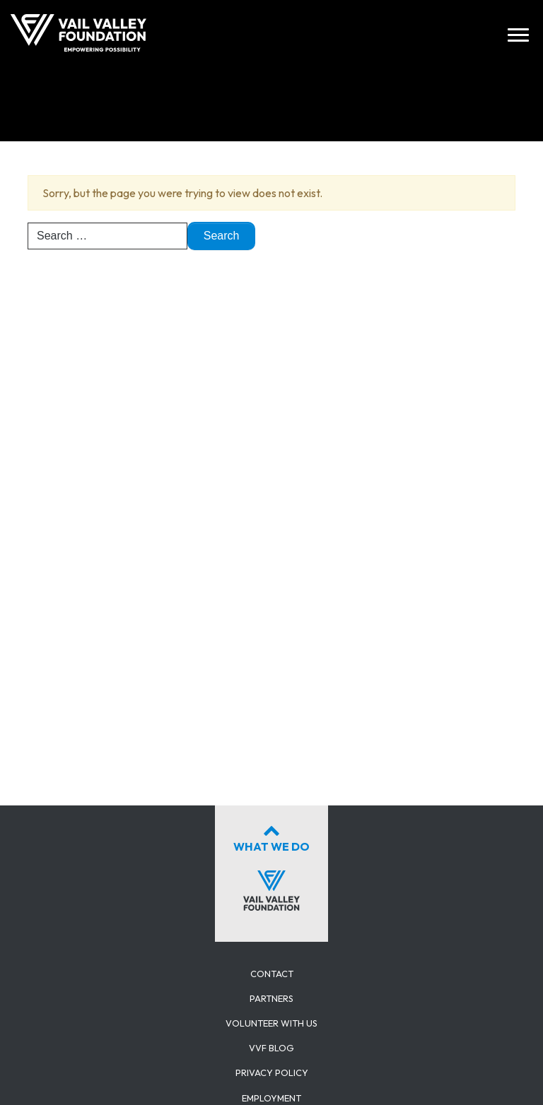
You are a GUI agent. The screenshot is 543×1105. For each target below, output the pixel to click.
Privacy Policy (271, 1072)
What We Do (271, 865)
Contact (271, 973)
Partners (271, 998)
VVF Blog (271, 1047)
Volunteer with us (271, 1023)
